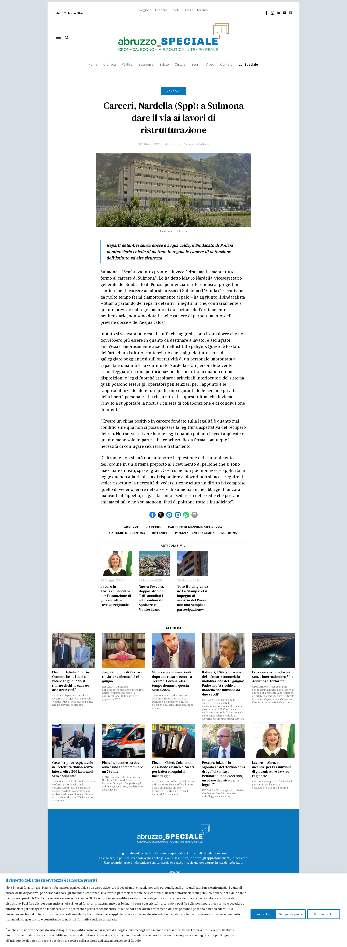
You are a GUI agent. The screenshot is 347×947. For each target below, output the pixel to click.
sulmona (230, 533)
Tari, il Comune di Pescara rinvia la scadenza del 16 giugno (122, 676)
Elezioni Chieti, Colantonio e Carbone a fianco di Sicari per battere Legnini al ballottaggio (173, 769)
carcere (153, 527)
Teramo (202, 10)
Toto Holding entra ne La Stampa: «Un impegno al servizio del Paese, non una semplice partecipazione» (192, 598)
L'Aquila (188, 10)
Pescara (161, 10)
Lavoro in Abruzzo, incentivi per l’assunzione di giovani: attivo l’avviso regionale (115, 595)
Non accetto (298, 914)
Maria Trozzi (172, 144)
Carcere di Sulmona (126, 533)
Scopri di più (264, 914)
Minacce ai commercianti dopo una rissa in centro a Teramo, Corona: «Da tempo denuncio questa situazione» (172, 681)
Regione (145, 10)
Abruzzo (131, 527)
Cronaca (173, 90)
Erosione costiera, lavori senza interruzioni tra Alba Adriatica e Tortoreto (272, 676)
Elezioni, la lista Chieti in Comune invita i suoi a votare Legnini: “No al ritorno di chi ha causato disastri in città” (70, 681)
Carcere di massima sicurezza (195, 527)
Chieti (174, 10)
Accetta (329, 914)
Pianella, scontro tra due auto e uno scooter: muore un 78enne (122, 767)
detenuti (160, 533)
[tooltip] (266, 12)
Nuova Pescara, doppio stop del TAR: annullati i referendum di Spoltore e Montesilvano (151, 598)
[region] (173, 910)
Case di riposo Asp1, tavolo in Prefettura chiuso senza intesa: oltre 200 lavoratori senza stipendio (72, 769)
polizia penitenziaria (195, 533)
